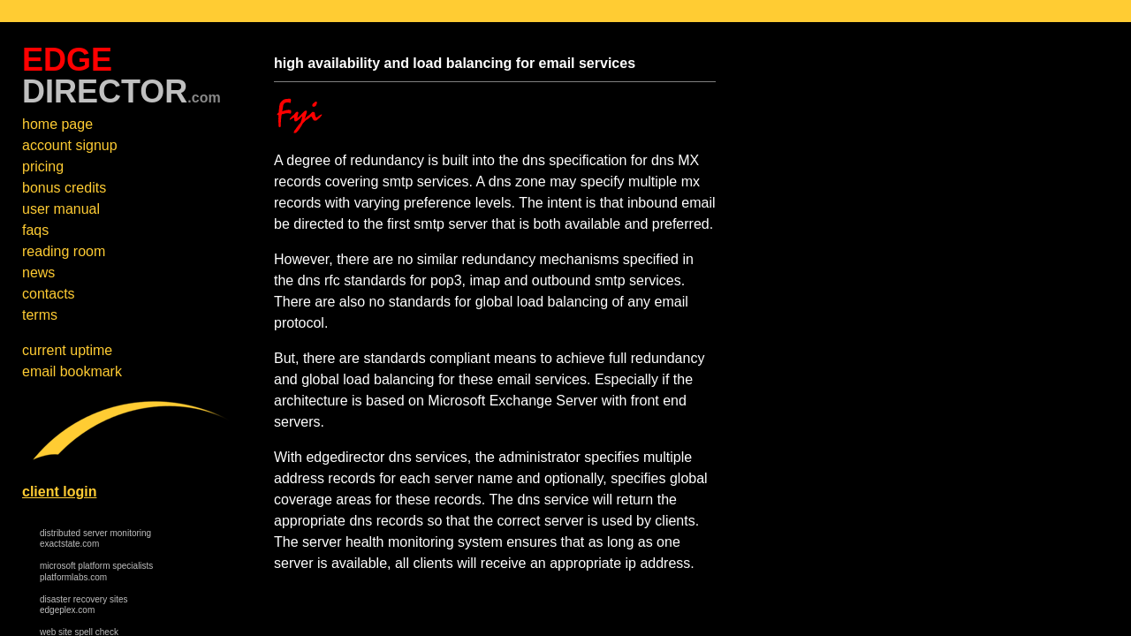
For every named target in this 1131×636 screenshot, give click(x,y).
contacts (48, 293)
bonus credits (64, 187)
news (38, 272)
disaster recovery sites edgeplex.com (83, 605)
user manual (61, 208)
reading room (63, 251)
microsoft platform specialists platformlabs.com (96, 571)
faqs (35, 230)
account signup (70, 145)
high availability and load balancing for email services (454, 63)
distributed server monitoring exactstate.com (95, 538)
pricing (43, 166)
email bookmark (72, 371)
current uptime (67, 350)
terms (39, 314)
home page (57, 124)
